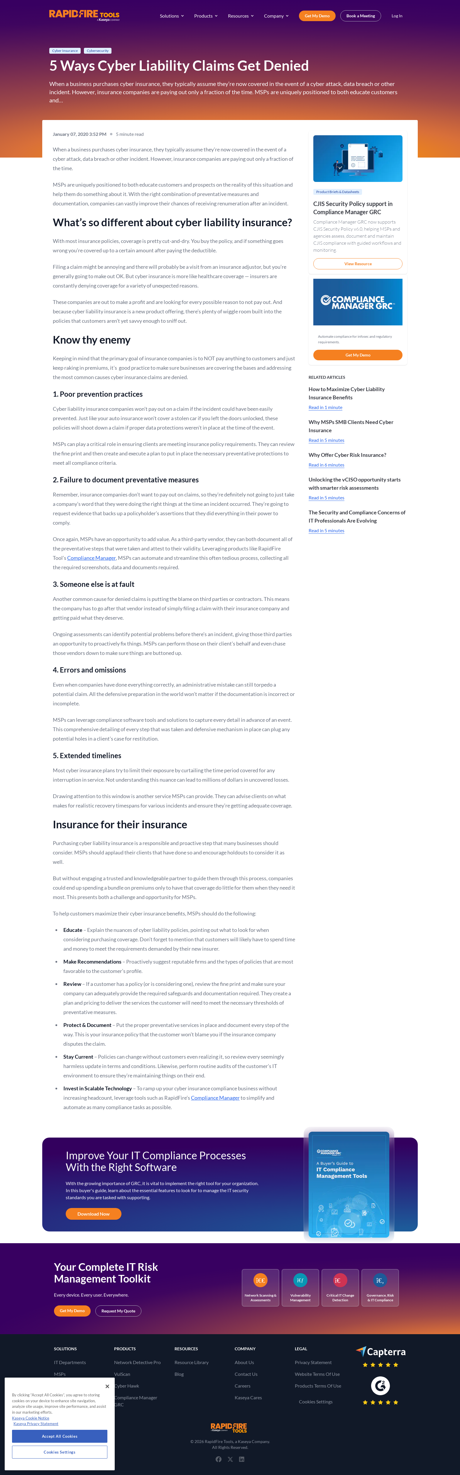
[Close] (107, 1386)
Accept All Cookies (60, 1436)
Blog (179, 1374)
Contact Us (246, 1374)
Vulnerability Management (300, 1287)
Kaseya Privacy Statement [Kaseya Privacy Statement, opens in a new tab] (35, 1423)
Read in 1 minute (325, 407)
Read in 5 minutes (326, 440)
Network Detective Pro (137, 1362)
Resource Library (192, 1362)
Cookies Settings (316, 1401)
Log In (397, 15)
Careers (243, 1385)
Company (277, 15)
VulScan (122, 1374)
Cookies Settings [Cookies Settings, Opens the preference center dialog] (60, 1452)
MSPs (60, 1374)
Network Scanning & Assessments (261, 1287)
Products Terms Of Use (318, 1385)
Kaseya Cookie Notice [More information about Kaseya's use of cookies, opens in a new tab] (30, 1418)
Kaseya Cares (248, 1397)
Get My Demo (317, 15)
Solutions (172, 15)
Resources (241, 15)
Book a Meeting (360, 15)
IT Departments (70, 1362)
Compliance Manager (91, 558)
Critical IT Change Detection (340, 1287)
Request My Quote (118, 1310)
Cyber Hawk (126, 1385)
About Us (244, 1362)
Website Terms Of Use (317, 1374)
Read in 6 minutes (326, 464)
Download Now (93, 1214)
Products (206, 15)
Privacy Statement (313, 1362)
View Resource (358, 263)
